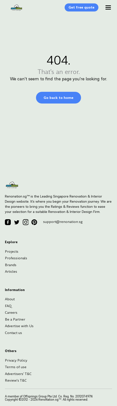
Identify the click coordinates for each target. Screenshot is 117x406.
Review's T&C (16, 380)
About (10, 299)
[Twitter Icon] (17, 222)
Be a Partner (15, 319)
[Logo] (14, 10)
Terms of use (15, 366)
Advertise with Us (19, 325)
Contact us (13, 332)
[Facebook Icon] (8, 222)
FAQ (8, 305)
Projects (11, 251)
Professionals (16, 258)
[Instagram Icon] (25, 222)
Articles (11, 271)
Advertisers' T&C (18, 373)
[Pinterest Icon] (34, 222)
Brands (10, 264)
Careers (11, 312)
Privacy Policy (16, 360)
